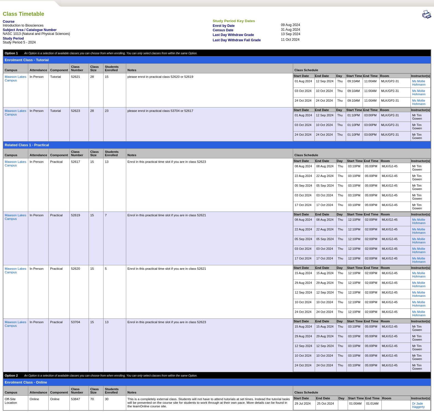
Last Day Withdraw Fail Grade (237, 40)
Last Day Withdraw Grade (233, 35)
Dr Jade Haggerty (418, 405)
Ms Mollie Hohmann (418, 82)
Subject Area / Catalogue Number (30, 30)
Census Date (223, 30)
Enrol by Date (224, 26)
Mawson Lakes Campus (15, 78)
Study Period (13, 38)
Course (8, 22)
